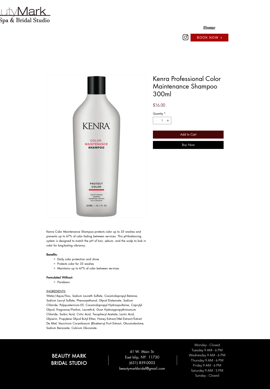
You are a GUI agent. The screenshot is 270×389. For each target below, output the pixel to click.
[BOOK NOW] (209, 37)
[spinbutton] (162, 120)
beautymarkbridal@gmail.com (142, 368)
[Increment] (168, 120)
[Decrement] (156, 120)
